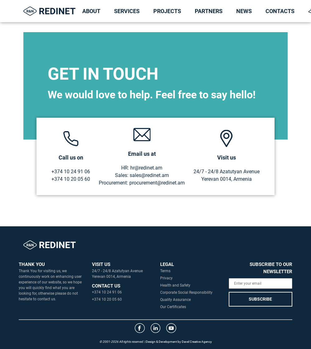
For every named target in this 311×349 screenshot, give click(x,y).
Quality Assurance (175, 299)
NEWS (244, 11)
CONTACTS (280, 11)
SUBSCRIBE (260, 299)
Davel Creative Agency (197, 341)
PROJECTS (167, 11)
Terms (165, 271)
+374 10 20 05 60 (70, 179)
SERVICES (127, 11)
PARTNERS (208, 11)
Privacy (166, 278)
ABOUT (91, 11)
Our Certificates (173, 307)
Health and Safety (175, 285)
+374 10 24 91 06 (70, 171)
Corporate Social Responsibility (186, 292)
